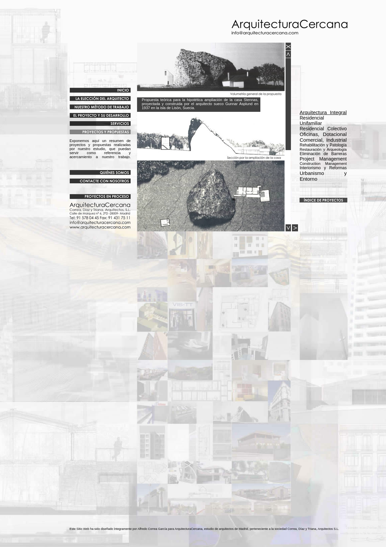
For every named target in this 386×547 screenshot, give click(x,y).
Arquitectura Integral (323, 112)
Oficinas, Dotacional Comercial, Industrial (323, 137)
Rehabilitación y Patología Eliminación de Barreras (323, 149)
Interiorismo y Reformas (323, 168)
